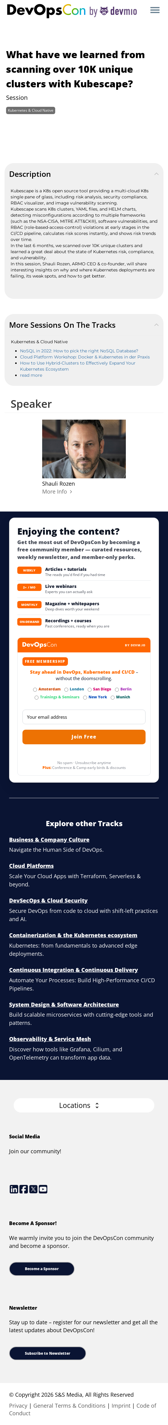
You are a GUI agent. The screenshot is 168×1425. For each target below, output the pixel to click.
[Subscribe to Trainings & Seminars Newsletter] (37, 698)
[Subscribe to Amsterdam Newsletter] (35, 690)
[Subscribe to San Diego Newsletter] (90, 690)
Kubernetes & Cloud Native (30, 110)
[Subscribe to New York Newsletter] (85, 698)
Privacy (18, 1405)
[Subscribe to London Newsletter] (66, 690)
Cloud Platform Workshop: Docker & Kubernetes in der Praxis (85, 357)
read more (31, 375)
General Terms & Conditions (69, 1405)
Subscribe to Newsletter (47, 1353)
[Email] (84, 717)
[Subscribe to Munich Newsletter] (113, 698)
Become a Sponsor (42, 1268)
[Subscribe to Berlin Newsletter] (117, 690)
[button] (84, 1105)
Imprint (121, 1405)
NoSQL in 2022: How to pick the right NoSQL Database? (79, 351)
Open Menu (154, 10)
